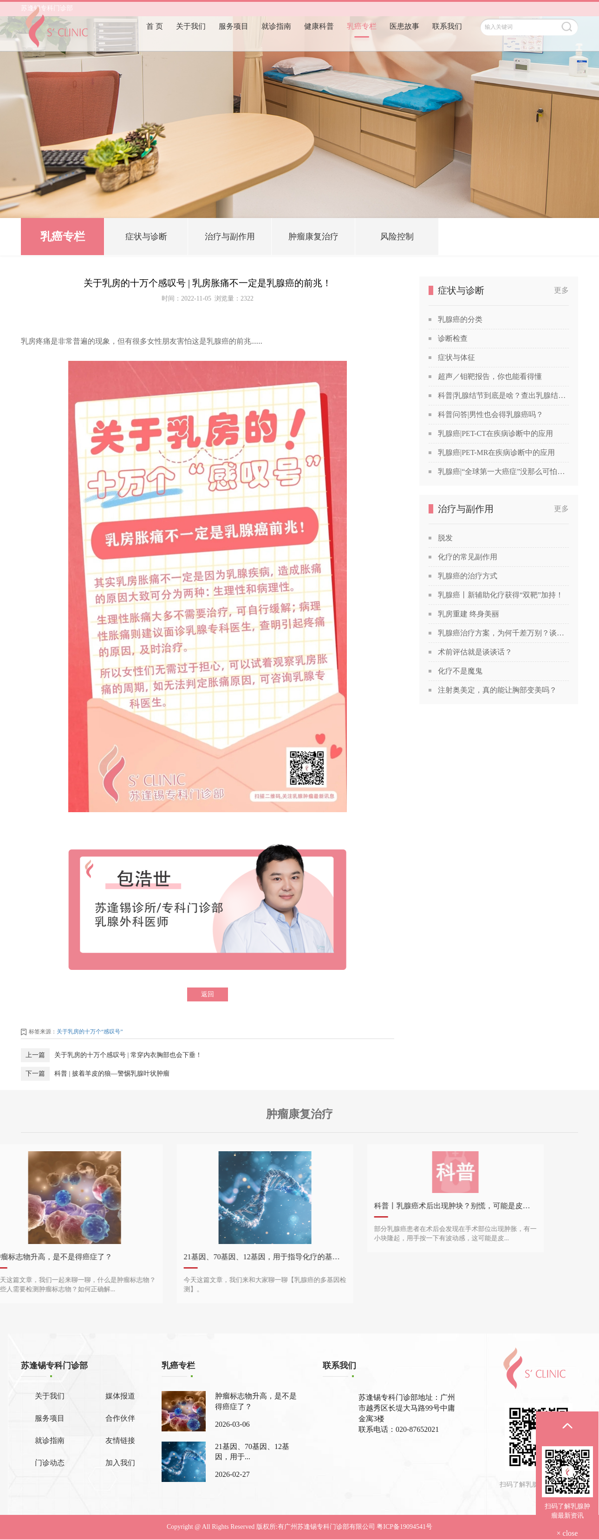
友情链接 (120, 1440)
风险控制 (397, 238)
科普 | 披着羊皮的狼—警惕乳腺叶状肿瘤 (111, 1073)
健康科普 (319, 41)
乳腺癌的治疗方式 (467, 576)
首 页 (154, 41)
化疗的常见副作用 (467, 557)
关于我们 (191, 41)
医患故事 (404, 41)
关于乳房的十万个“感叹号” (90, 1031)
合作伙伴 (120, 1418)
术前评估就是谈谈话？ (475, 652)
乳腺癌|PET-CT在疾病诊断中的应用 (495, 433)
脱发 (445, 538)
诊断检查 (453, 338)
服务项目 (233, 41)
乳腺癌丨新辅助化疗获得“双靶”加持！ (500, 595)
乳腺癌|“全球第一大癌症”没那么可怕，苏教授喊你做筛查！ (503, 471)
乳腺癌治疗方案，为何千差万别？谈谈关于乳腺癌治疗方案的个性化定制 (503, 633)
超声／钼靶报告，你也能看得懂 (490, 376)
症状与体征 (456, 357)
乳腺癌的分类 (460, 319)
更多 (561, 290)
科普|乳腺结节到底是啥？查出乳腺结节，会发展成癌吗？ (503, 395)
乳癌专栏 (362, 41)
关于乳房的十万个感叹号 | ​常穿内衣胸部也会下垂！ (128, 1055)
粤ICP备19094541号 (404, 1526)
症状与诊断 (146, 238)
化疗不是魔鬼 (460, 671)
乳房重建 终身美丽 (468, 614)
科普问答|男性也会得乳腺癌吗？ (490, 414)
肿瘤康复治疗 (313, 238)
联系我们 (447, 41)
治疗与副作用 (230, 238)
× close (567, 1533)
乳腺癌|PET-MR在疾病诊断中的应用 (496, 452)
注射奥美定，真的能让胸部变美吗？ (497, 690)
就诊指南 (276, 41)
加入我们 (120, 1463)
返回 (207, 994)
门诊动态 (50, 1463)
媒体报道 (120, 1396)
